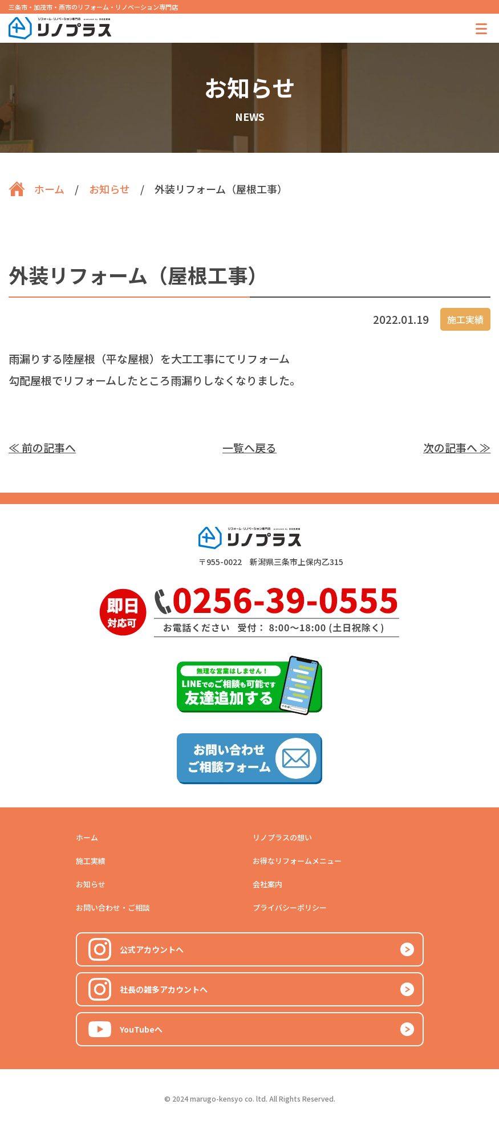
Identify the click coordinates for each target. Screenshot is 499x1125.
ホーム (87, 837)
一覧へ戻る (249, 447)
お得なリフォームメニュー (297, 860)
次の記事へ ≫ (456, 447)
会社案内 (267, 884)
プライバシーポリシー (290, 907)
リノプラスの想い (282, 837)
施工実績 (91, 860)
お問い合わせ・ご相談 (113, 907)
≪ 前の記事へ (42, 447)
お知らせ (91, 884)
